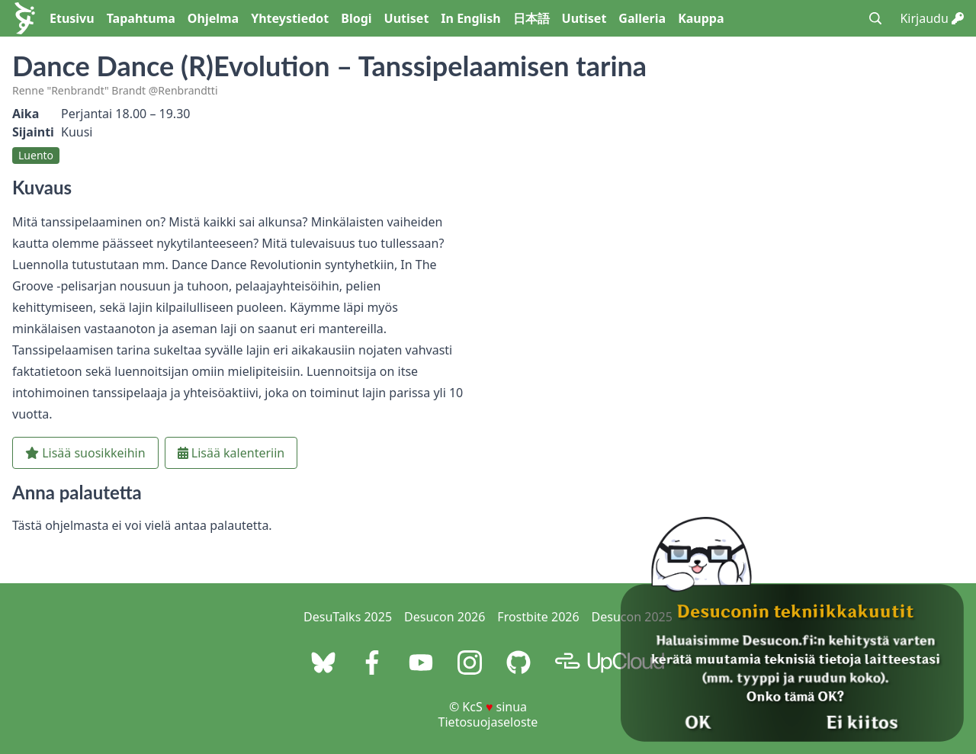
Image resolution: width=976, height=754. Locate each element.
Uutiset (406, 18)
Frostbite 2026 (538, 616)
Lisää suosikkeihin (85, 452)
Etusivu (72, 18)
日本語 (531, 18)
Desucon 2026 (444, 616)
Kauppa (701, 18)
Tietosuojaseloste (488, 722)
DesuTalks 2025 (347, 616)
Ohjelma (213, 18)
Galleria (642, 18)
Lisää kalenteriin (231, 452)
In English (470, 18)
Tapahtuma (141, 18)
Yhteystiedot (290, 18)
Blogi (356, 18)
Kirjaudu (932, 18)
